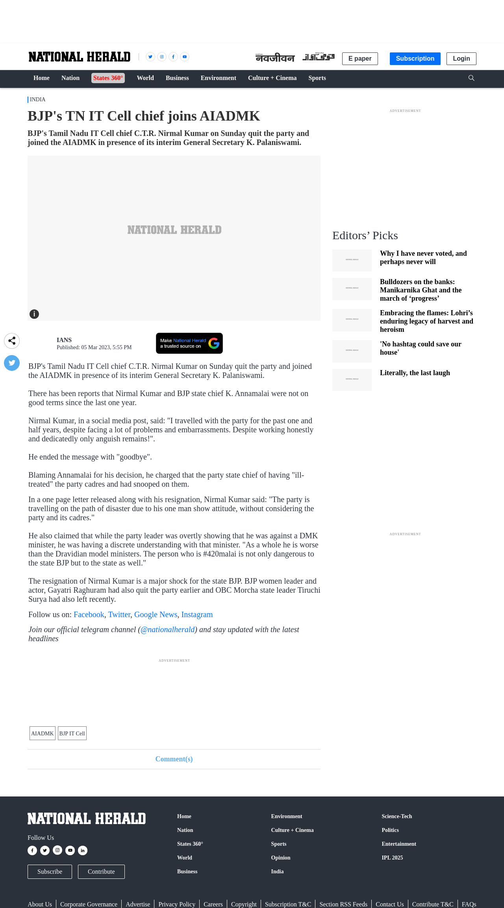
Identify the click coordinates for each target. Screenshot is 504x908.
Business (187, 872)
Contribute (101, 871)
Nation (185, 830)
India (38, 99)
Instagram (197, 614)
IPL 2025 (392, 858)
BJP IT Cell (72, 734)
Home (184, 816)
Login (461, 58)
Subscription (415, 58)
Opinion (281, 858)
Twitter (119, 614)
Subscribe (49, 871)
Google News (155, 614)
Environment (286, 816)
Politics (390, 830)
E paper (360, 58)
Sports (279, 844)
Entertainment (399, 844)
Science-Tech (397, 816)
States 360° (190, 844)
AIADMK (42, 734)
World (184, 858)
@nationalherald (168, 629)
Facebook (89, 614)
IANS (64, 340)
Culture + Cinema (292, 830)
